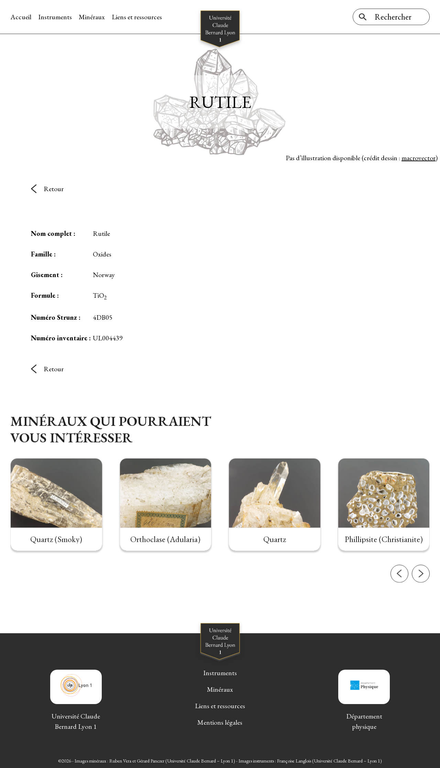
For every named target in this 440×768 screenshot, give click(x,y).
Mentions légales (219, 722)
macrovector (419, 157)
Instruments (55, 16)
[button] (399, 593)
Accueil (20, 16)
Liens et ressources (137, 16)
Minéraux (92, 16)
